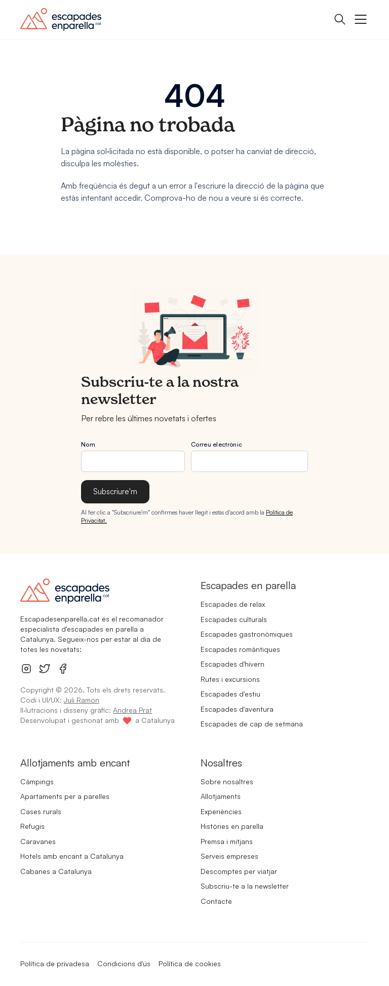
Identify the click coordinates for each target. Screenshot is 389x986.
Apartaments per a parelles (64, 796)
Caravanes (38, 841)
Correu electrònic (216, 444)
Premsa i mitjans (227, 841)
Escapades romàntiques (240, 649)
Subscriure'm (115, 491)
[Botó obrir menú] (361, 19)
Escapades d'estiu (230, 693)
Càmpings (37, 781)
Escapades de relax (233, 604)
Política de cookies (190, 963)
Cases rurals (40, 811)
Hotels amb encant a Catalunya (72, 856)
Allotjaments (221, 796)
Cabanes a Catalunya (56, 871)
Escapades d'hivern (232, 664)
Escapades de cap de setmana (252, 723)
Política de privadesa (54, 963)
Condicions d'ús (123, 963)
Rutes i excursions (230, 679)
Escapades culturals (234, 619)
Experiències (221, 811)
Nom (88, 444)
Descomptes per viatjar (239, 871)
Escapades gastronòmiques (247, 634)
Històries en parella (232, 826)
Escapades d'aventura (237, 709)
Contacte (216, 901)
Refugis (32, 826)
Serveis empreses (229, 856)
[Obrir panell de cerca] (339, 19)
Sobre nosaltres (227, 781)
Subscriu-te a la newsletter (245, 886)
